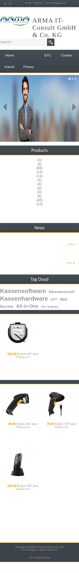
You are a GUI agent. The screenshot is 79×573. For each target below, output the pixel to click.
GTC (31, 557)
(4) (40, 164)
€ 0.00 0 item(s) (34, 3)
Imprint (46, 557)
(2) (40, 188)
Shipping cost (23, 357)
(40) (39, 200)
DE (5, 3)
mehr (70, 244)
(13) (39, 172)
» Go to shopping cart (55, 3)
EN (10, 3)
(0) (40, 192)
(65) (39, 168)
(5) (40, 180)
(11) (39, 176)
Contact (38, 557)
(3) (40, 160)
